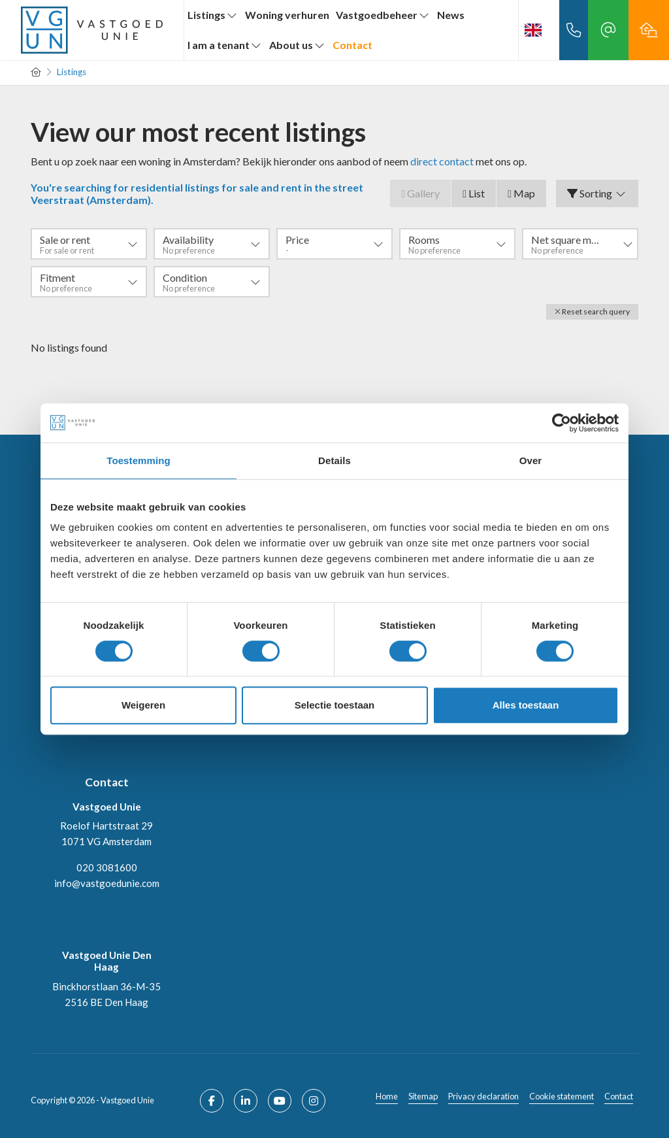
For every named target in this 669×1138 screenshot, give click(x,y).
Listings (213, 14)
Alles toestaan (526, 705)
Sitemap (423, 1096)
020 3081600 (106, 867)
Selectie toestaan (335, 705)
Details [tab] (334, 460)
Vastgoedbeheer (383, 14)
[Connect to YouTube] (279, 1101)
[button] (592, 312)
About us (297, 45)
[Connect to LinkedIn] (245, 1101)
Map (521, 193)
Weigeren (143, 705)
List (474, 193)
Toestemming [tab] (138, 460)
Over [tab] (530, 460)
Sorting (597, 193)
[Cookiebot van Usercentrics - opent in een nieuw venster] (561, 423)
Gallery (420, 193)
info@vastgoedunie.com (106, 883)
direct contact (442, 161)
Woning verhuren (287, 14)
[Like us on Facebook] (211, 1101)
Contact (352, 45)
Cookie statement (561, 1096)
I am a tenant (225, 45)
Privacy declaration (483, 1096)
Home (387, 1096)
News (451, 14)
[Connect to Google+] (313, 1101)
